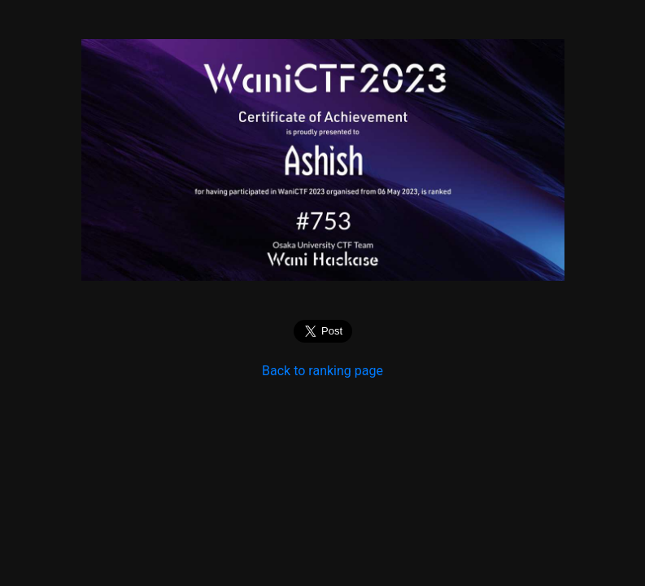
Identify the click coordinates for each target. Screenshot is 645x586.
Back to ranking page (322, 370)
